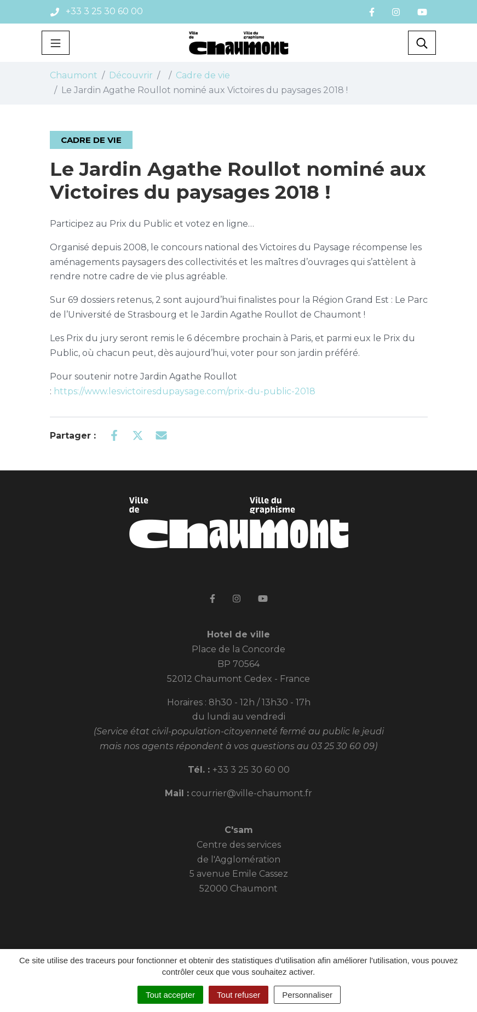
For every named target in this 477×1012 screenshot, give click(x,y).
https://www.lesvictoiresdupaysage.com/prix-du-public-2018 (184, 391)
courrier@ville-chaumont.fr (251, 793)
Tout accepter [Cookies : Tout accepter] (170, 994)
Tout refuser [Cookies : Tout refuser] (238, 994)
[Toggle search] (422, 43)
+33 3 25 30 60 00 (251, 769)
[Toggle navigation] (56, 43)
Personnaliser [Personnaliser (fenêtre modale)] (307, 994)
